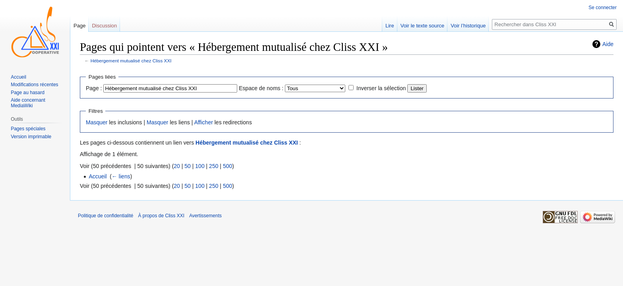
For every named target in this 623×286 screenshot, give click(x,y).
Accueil (97, 176)
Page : (94, 88)
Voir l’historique (468, 26)
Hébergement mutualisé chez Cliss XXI (131, 60)
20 (177, 166)
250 (213, 166)
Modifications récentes (34, 84)
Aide (607, 44)
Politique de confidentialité (105, 215)
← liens (121, 176)
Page (79, 26)
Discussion (104, 26)
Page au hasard (27, 92)
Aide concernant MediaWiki (28, 102)
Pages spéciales (28, 128)
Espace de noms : (261, 88)
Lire (389, 26)
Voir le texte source (422, 26)
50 (187, 166)
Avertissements (205, 215)
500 (227, 166)
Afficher (203, 122)
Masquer (96, 122)
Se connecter (602, 7)
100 (199, 166)
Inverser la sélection (381, 88)
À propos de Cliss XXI (161, 215)
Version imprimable (31, 136)
